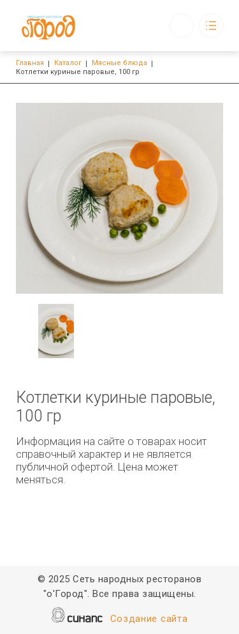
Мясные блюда (119, 63)
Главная (30, 63)
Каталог (68, 63)
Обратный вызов (182, 25)
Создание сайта (149, 619)
